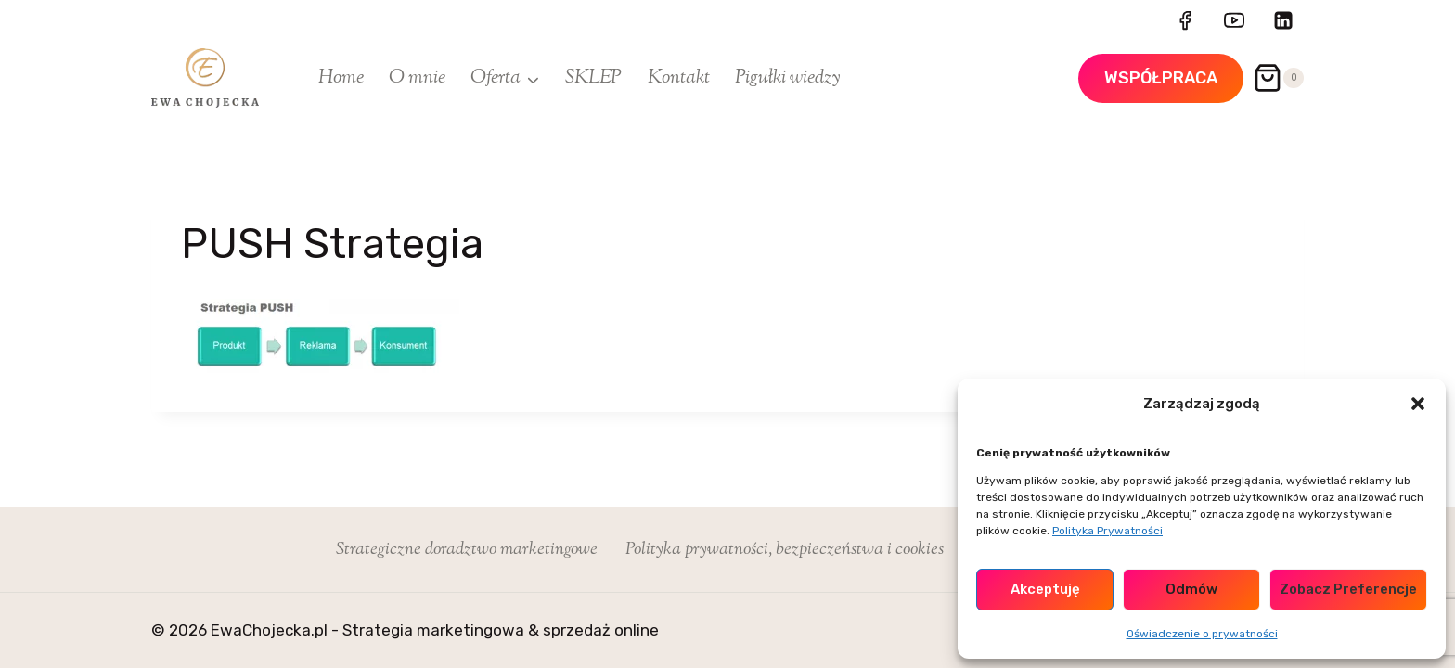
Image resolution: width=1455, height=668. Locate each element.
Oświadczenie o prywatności (1202, 633)
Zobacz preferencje (1348, 589)
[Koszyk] (1278, 78)
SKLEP (593, 78)
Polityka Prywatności (1107, 530)
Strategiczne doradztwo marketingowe (467, 549)
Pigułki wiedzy (788, 78)
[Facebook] (1185, 20)
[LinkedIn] (1283, 20)
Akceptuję (1045, 589)
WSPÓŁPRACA (1160, 78)
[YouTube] (1234, 20)
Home (341, 78)
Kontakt (679, 78)
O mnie (417, 78)
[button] (1418, 403)
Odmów (1191, 589)
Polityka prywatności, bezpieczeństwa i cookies (784, 549)
